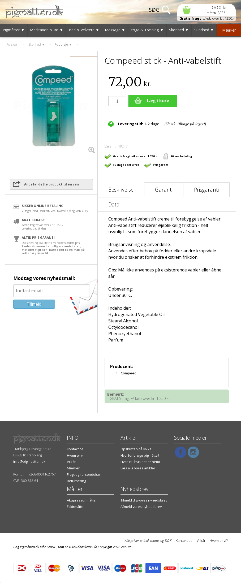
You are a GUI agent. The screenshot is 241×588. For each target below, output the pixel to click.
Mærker (73, 468)
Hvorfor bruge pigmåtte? (139, 455)
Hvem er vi (75, 455)
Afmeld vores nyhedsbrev (141, 506)
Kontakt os (75, 449)
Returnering (76, 480)
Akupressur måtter (82, 500)
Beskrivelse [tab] (121, 189)
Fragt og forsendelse (83, 474)
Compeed (128, 373)
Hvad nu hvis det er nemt (140, 461)
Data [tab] (113, 204)
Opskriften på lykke (136, 449)
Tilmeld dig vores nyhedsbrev (143, 500)
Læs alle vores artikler (137, 468)
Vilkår (71, 461)
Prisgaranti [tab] (206, 189)
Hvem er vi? (219, 540)
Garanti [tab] (164, 189)
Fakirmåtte (75, 506)
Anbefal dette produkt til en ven (51, 184)
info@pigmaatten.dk (29, 461)
